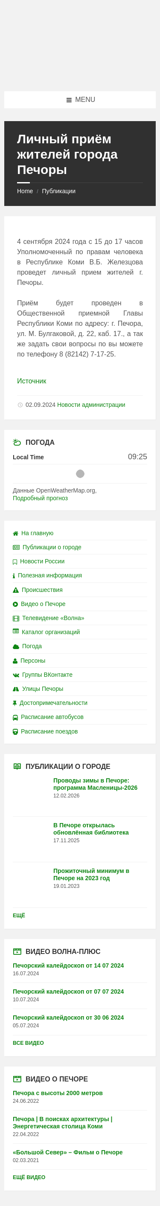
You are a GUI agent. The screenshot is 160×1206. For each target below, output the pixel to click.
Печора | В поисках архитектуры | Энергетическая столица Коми (62, 1123)
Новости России (38, 561)
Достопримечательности (50, 702)
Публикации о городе (47, 547)
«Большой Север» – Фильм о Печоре (68, 1152)
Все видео (28, 1043)
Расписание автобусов (48, 716)
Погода (27, 646)
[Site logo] (80, 74)
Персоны (29, 660)
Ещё (19, 916)
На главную (33, 533)
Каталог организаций (46, 632)
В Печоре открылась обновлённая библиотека (91, 829)
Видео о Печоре (39, 603)
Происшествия (38, 589)
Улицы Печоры (38, 688)
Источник (31, 381)
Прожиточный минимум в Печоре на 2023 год (91, 874)
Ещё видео (29, 1177)
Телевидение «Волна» (48, 618)
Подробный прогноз (40, 498)
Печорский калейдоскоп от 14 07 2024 (68, 965)
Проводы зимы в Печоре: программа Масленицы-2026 (95, 784)
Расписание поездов (45, 731)
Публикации (58, 191)
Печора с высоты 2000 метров (58, 1093)
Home (25, 191)
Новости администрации (91, 404)
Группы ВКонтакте (43, 674)
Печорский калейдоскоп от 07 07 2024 (68, 991)
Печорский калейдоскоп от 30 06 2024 (68, 1017)
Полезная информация (47, 575)
